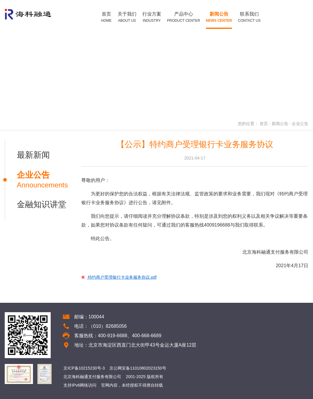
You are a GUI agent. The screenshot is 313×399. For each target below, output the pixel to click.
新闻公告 (280, 123)
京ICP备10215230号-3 (84, 368)
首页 (264, 123)
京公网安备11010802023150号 (137, 368)
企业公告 (300, 123)
